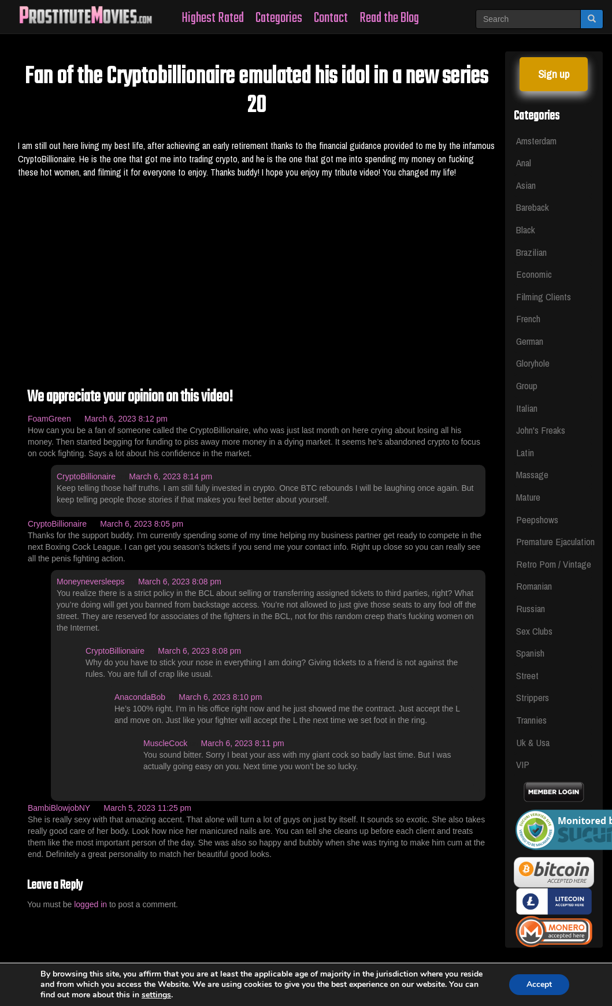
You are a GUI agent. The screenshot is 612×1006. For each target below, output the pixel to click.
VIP (522, 764)
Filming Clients (543, 296)
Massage (532, 474)
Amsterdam (536, 140)
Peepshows (537, 519)
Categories (278, 18)
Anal (523, 162)
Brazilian (531, 252)
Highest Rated (212, 18)
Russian (530, 608)
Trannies (531, 719)
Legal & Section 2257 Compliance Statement (308, 967)
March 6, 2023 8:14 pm (170, 476)
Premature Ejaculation (554, 541)
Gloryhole (533, 363)
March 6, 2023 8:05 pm (141, 523)
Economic (534, 274)
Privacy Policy (432, 967)
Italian (526, 408)
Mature (528, 497)
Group (526, 385)
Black (525, 229)
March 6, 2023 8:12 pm (126, 418)
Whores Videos (181, 967)
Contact (331, 18)
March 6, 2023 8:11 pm (242, 743)
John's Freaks (540, 430)
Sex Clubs (534, 631)
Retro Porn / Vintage (553, 564)
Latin (525, 452)
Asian (526, 185)
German (529, 341)
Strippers (532, 697)
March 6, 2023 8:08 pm (179, 581)
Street (527, 675)
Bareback (532, 207)
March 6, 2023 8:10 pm (220, 697)
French (528, 318)
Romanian (534, 586)
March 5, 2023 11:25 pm (147, 808)
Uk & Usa (533, 742)
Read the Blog (389, 18)
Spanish (530, 653)
